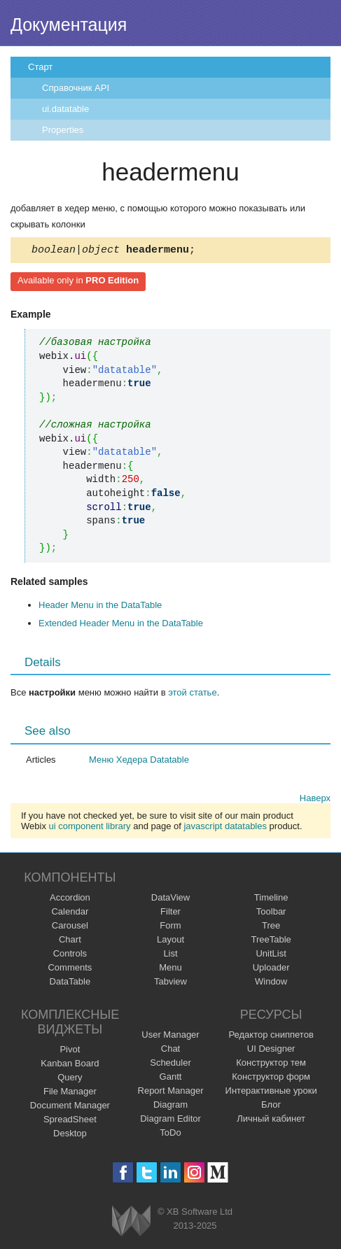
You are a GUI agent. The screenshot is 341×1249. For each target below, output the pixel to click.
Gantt (171, 1078)
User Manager (170, 1036)
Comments (70, 969)
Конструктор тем (271, 1064)
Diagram (170, 1106)
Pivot (70, 1051)
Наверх (315, 800)
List (170, 955)
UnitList (271, 955)
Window (271, 983)
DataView (170, 899)
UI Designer (271, 1050)
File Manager (70, 1093)
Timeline (271, 899)
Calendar (69, 913)
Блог (271, 1106)
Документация (69, 24)
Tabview (170, 983)
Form (170, 927)
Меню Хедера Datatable (139, 761)
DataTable (70, 983)
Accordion (70, 899)
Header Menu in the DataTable (100, 607)
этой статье (192, 694)
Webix (131, 1223)
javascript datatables (225, 828)
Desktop (70, 1135)
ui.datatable (65, 109)
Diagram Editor (170, 1120)
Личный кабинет (271, 1120)
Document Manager (70, 1107)
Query (69, 1079)
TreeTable (271, 941)
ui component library (90, 828)
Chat (170, 1050)
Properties (62, 130)
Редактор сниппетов (270, 1036)
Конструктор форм (271, 1078)
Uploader (271, 969)
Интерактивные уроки (271, 1092)
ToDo (170, 1134)
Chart (70, 941)
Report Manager (171, 1092)
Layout (170, 941)
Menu (170, 969)
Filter (170, 913)
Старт (40, 67)
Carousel (70, 927)
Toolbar (271, 913)
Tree (271, 927)
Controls (70, 955)
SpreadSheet (70, 1121)
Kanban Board (70, 1065)
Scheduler (170, 1064)
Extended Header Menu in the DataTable (121, 625)
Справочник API (75, 88)
